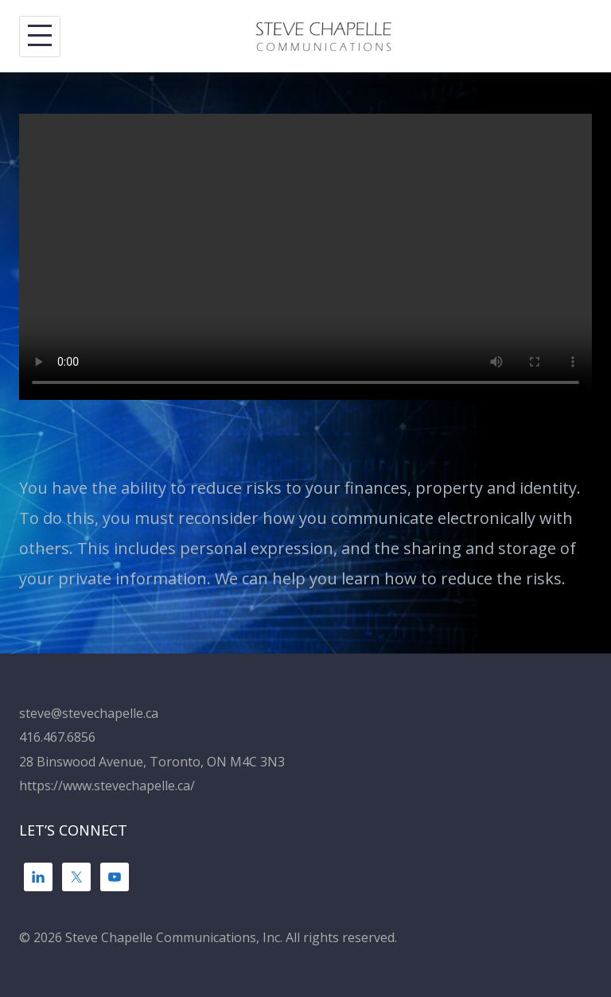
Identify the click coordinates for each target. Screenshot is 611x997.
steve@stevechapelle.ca (88, 713)
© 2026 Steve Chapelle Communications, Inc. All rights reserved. (208, 937)
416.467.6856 (57, 737)
